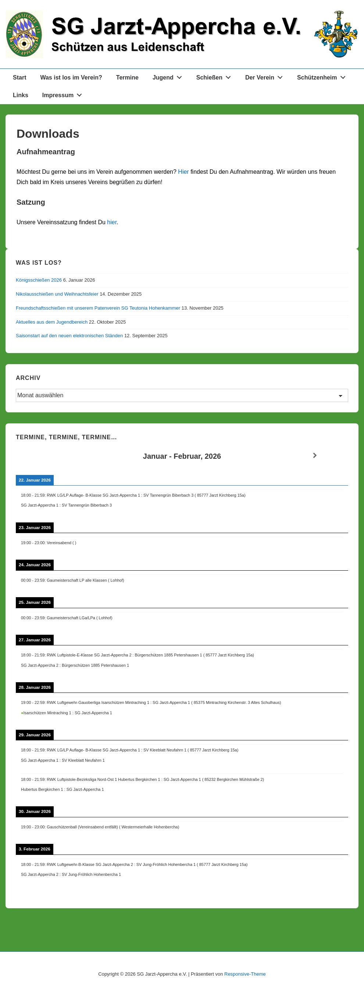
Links (20, 95)
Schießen (215, 76)
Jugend (169, 76)
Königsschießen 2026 (39, 280)
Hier (183, 172)
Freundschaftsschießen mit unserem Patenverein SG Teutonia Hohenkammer (98, 308)
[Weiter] (315, 455)
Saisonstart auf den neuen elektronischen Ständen (69, 335)
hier (112, 222)
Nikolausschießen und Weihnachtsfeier (57, 294)
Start (19, 77)
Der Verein (266, 76)
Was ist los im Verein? (71, 77)
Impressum (64, 93)
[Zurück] (49, 455)
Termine (127, 77)
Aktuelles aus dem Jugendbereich (52, 322)
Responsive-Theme (245, 974)
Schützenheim (323, 76)
